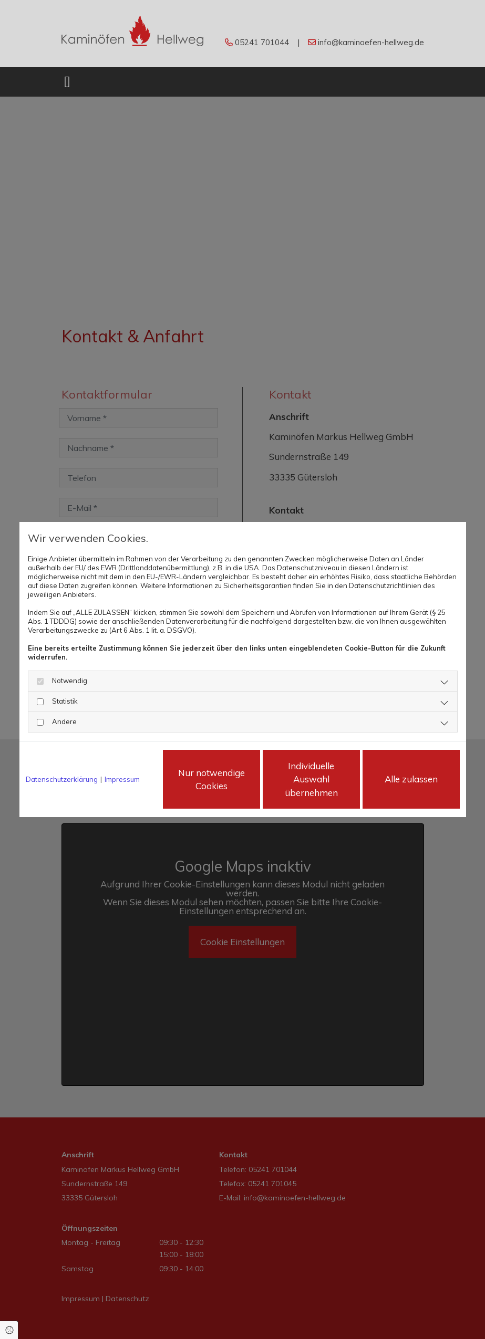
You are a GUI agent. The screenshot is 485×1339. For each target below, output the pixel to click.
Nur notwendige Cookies (211, 779)
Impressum (122, 779)
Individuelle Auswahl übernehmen (311, 779)
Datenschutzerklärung (62, 779)
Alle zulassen (411, 778)
